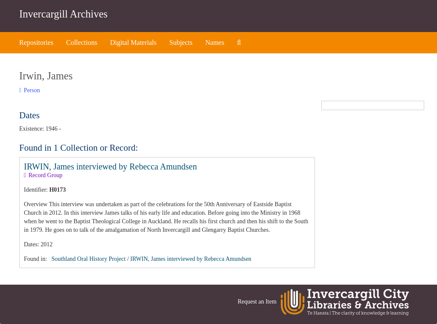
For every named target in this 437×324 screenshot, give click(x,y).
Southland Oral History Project (89, 259)
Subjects (180, 42)
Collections (81, 42)
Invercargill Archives (63, 14)
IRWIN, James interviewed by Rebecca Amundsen (110, 166)
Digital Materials (133, 42)
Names (214, 42)
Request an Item (257, 302)
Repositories (36, 42)
